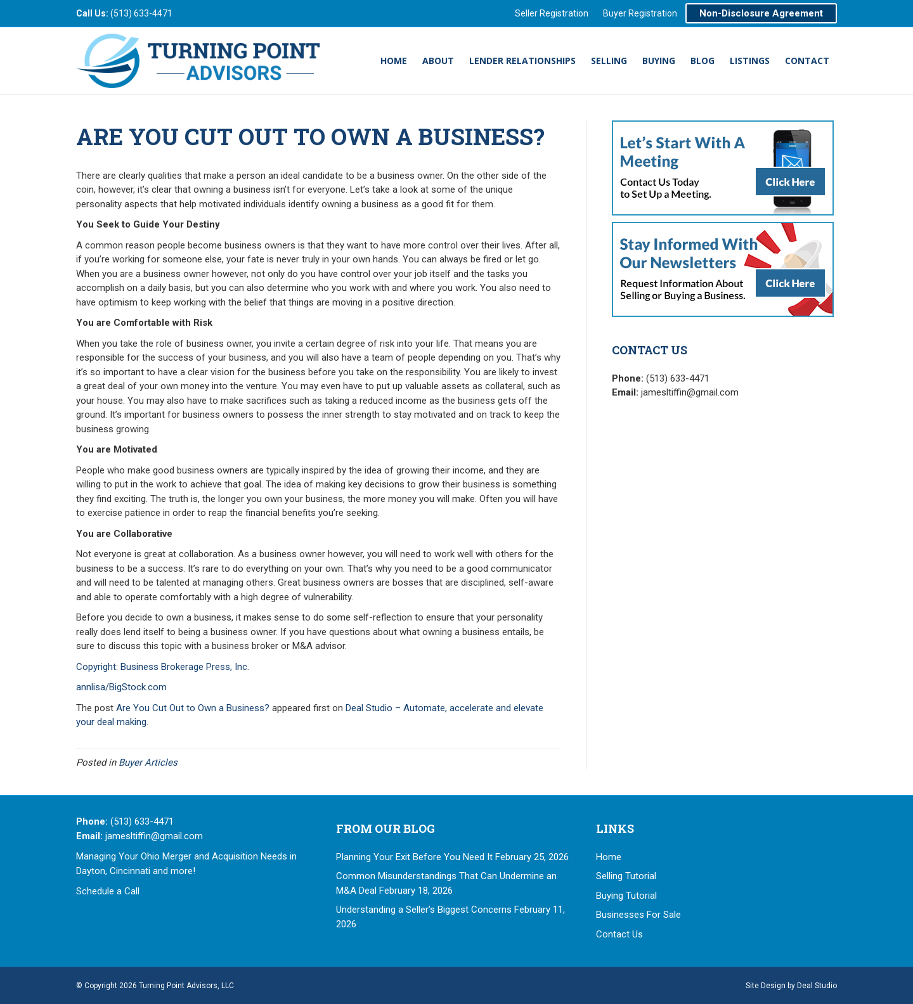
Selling (609, 61)
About (438, 61)
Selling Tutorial (626, 876)
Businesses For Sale (638, 914)
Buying (658, 61)
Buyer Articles (148, 762)
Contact (807, 61)
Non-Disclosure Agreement (761, 13)
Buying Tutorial (626, 895)
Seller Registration (551, 13)
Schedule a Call (107, 891)
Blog (702, 61)
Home (393, 61)
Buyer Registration (640, 13)
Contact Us (619, 934)
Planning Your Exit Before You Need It (414, 857)
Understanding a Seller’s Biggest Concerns (424, 909)
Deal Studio (817, 985)
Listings (750, 61)
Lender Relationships (522, 61)
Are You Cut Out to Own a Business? (192, 708)
